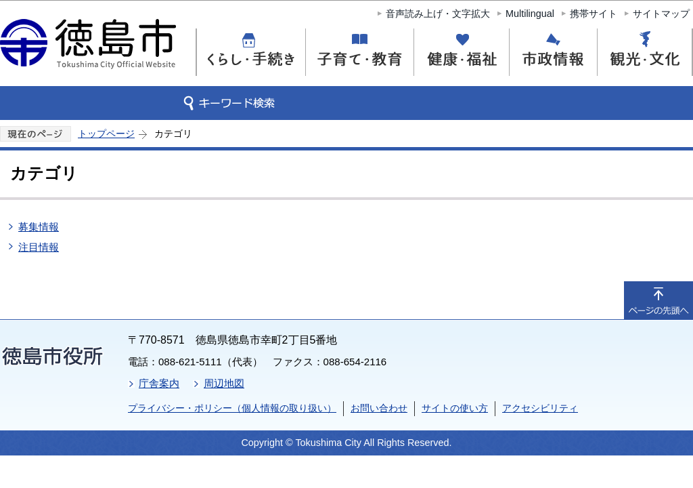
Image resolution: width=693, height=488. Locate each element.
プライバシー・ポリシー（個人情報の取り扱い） (232, 408)
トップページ (106, 133)
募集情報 (38, 226)
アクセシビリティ (540, 408)
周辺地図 (224, 383)
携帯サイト (593, 13)
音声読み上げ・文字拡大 (438, 13)
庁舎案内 (159, 383)
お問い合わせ (379, 408)
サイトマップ (661, 13)
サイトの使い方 (455, 408)
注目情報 (38, 247)
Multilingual (530, 13)
